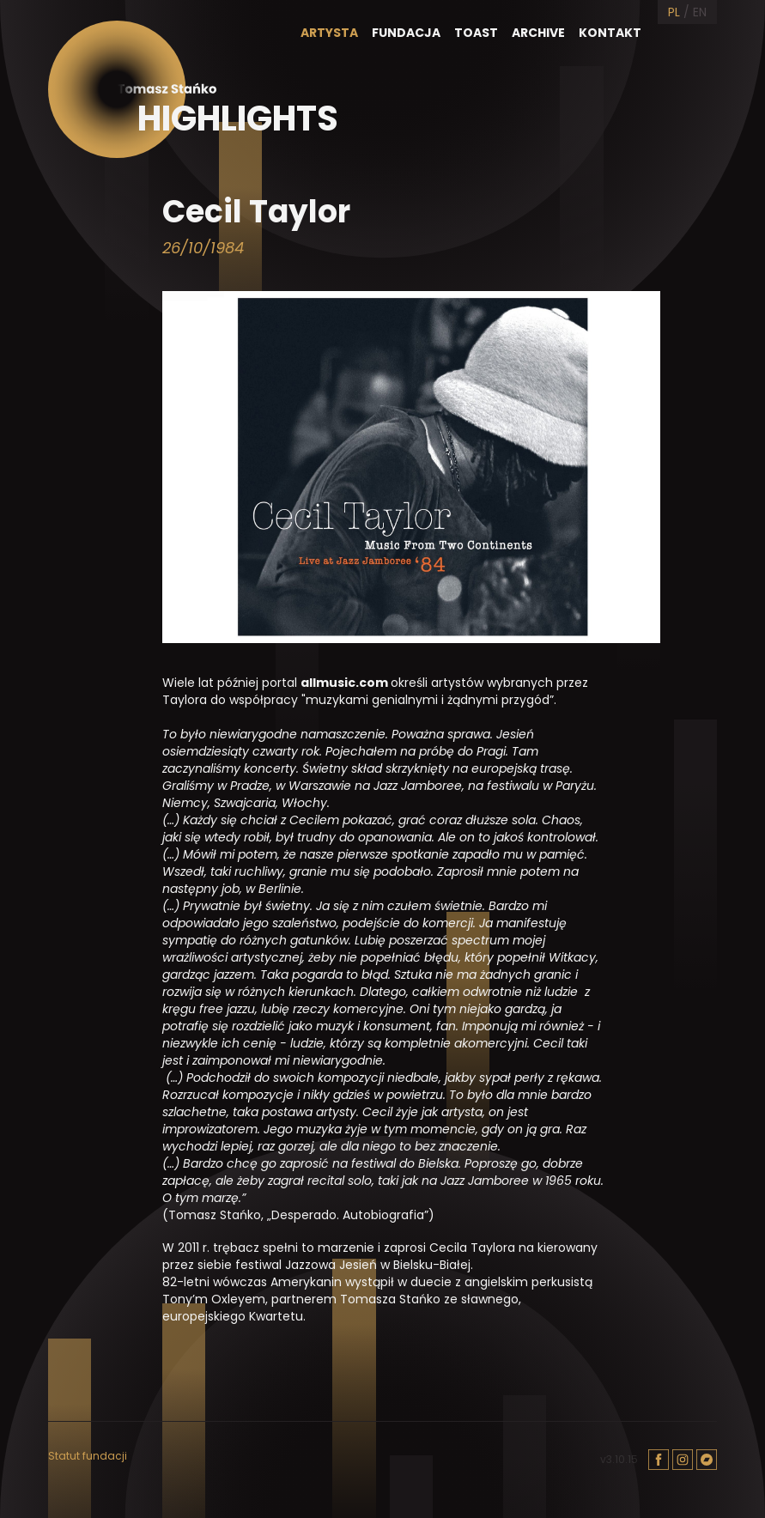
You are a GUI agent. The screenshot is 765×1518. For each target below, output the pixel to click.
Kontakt (610, 32)
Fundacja (406, 32)
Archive (538, 32)
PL (674, 12)
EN (700, 12)
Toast (476, 32)
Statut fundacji (87, 1456)
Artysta (329, 32)
